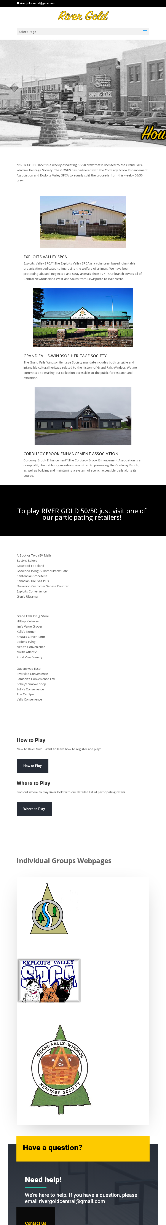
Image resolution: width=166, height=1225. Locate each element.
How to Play (32, 766)
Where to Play (34, 809)
